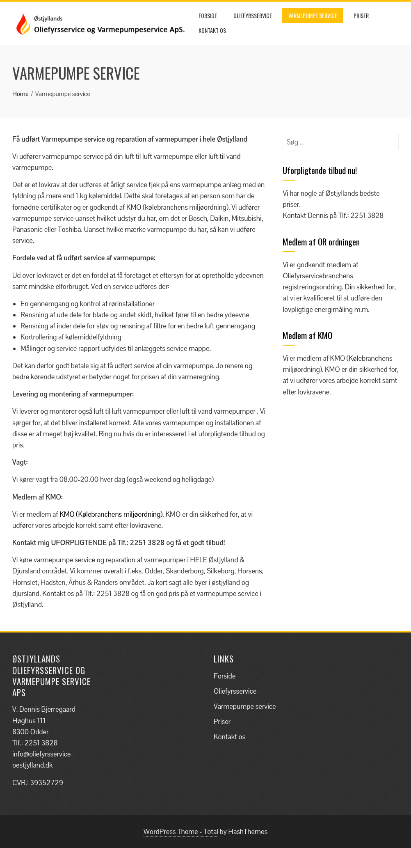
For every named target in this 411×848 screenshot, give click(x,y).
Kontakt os (212, 30)
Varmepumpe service (312, 15)
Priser (361, 15)
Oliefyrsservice (252, 15)
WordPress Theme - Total (181, 831)
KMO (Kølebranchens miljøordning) (110, 514)
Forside (208, 15)
